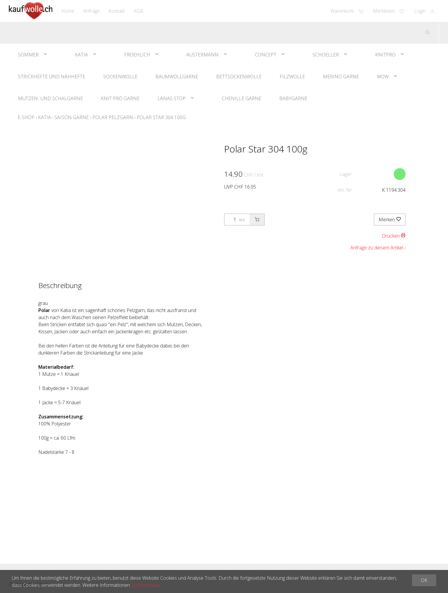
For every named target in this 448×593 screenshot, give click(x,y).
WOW (383, 76)
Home (67, 11)
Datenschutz (145, 585)
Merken (390, 219)
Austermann (202, 54)
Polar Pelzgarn (112, 117)
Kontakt (117, 11)
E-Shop (26, 117)
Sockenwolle (120, 76)
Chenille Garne (241, 98)
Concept (265, 54)
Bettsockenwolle (239, 76)
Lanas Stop (171, 98)
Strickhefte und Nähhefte (51, 76)
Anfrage (91, 11)
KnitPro (385, 54)
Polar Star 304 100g (161, 117)
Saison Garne (72, 117)
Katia (81, 54)
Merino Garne (341, 76)
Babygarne (293, 98)
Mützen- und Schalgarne (50, 98)
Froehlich (137, 54)
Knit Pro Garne (120, 98)
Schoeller (326, 54)
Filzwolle (292, 76)
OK (424, 580)
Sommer (28, 54)
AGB (138, 11)
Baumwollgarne (176, 76)
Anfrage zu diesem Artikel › (378, 247)
